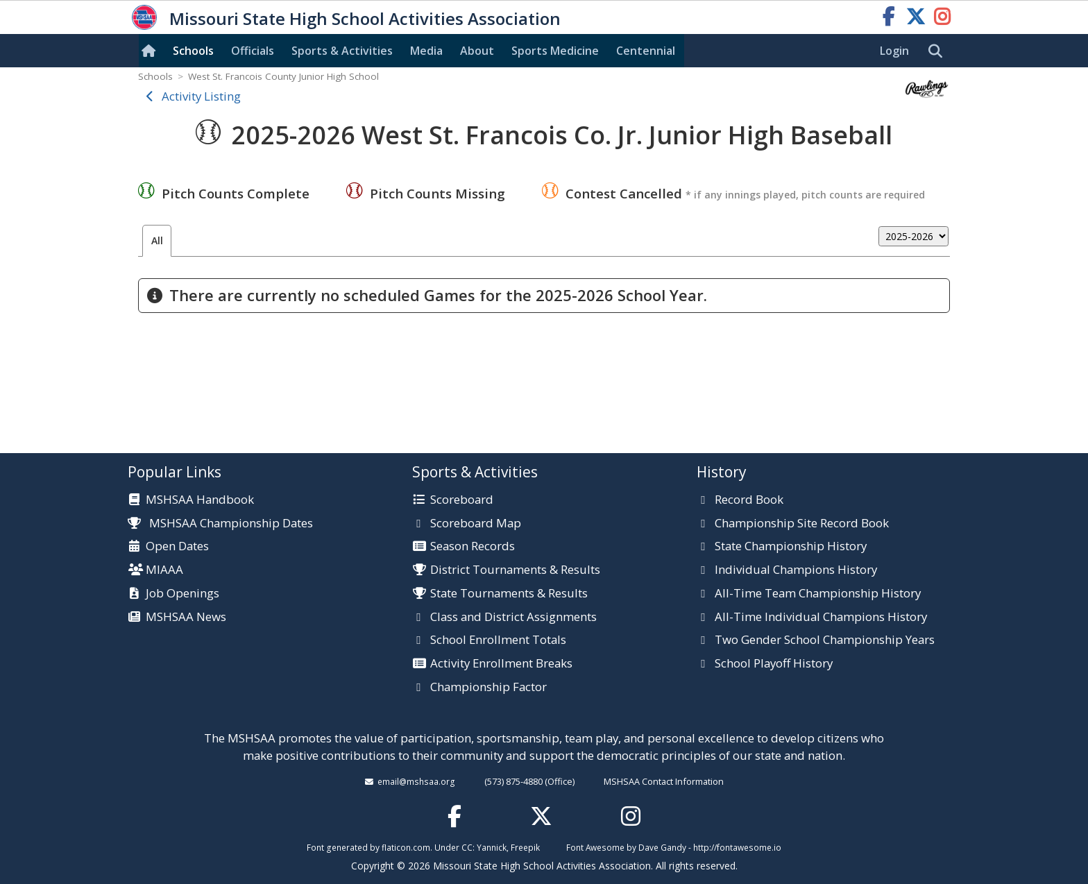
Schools (193, 50)
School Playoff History (774, 664)
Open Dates (177, 547)
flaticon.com (406, 847)
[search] (939, 51)
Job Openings (182, 594)
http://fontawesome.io (737, 847)
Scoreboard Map (475, 524)
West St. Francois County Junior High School (283, 76)
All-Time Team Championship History (818, 594)
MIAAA (164, 570)
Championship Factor (488, 688)
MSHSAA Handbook (200, 500)
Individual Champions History (796, 570)
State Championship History (791, 547)
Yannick (492, 847)
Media (426, 50)
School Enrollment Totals (498, 640)
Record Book (749, 500)
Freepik (525, 847)
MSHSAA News (186, 617)
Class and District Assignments (513, 617)
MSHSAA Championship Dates (220, 523)
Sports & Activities (342, 50)
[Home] (151, 50)
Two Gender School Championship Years (825, 640)
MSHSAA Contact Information (664, 781)
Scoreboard (461, 500)
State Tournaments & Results (509, 594)
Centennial (645, 50)
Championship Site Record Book (802, 524)
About (477, 50)
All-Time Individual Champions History (821, 617)
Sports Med (555, 50)
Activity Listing (201, 96)
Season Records (472, 547)
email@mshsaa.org (416, 781)
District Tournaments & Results (515, 570)
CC (467, 847)
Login (894, 50)
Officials (252, 50)
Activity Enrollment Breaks (501, 664)
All (157, 240)
